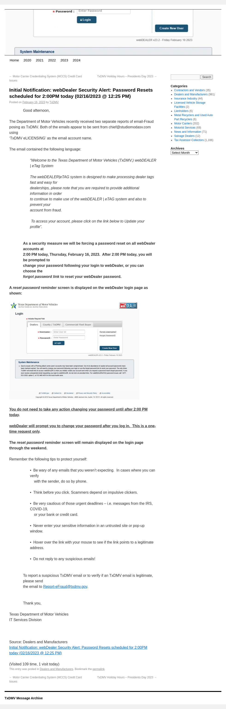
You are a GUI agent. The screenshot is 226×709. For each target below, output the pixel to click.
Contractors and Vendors (189, 90)
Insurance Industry (185, 98)
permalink (99, 669)
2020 (27, 60)
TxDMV (54, 102)
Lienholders (181, 111)
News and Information (187, 131)
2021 (39, 60)
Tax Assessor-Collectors (189, 140)
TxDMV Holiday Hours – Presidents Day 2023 (127, 76)
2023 (64, 60)
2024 (76, 60)
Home (14, 60)
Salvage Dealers (184, 136)
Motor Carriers (183, 123)
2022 (52, 60)
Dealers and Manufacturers (56, 669)
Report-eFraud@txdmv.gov (65, 587)
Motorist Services (185, 127)
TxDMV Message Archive (24, 698)
